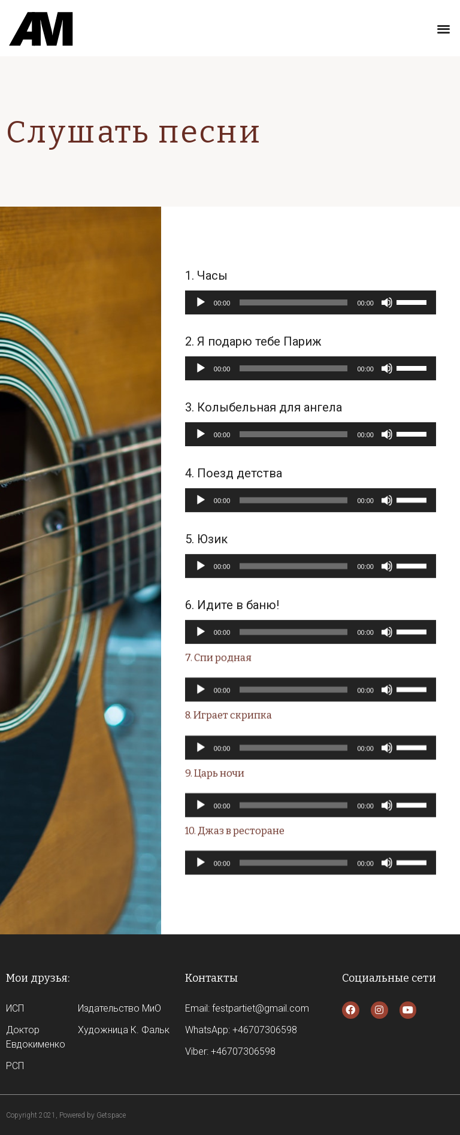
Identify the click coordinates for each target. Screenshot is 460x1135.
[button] (443, 28)
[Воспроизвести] (201, 304)
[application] (310, 304)
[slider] (293, 304)
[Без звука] (387, 304)
